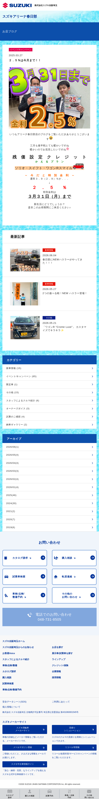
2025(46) (11, 495)
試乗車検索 (8, 683)
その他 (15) (12, 392)
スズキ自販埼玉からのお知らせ (18, 647)
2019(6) (10, 527)
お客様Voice (8, 653)
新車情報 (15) (13, 368)
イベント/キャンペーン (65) (21, 376)
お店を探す (57, 647)
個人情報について (11, 707)
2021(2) (10, 511)
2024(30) (11, 503)
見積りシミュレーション (72, 729)
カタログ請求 (9, 671)
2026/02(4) (12, 479)
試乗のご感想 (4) (15, 416)
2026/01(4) (12, 487)
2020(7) (10, 519)
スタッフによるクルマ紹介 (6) (22, 400)
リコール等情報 (72, 747)
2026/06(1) (12, 447)
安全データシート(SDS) (14, 701)
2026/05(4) (12, 455)
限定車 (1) (12, 384)
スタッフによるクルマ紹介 (15, 659)
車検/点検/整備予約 (12, 689)
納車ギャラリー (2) (16, 424)
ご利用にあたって (61, 701)
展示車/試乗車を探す (62, 653)
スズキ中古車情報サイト (22, 764)
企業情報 (56, 671)
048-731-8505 (49, 619)
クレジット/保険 (60, 665)
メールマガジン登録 (22, 747)
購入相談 (6, 677)
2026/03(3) (12, 471)
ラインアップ (58, 659)
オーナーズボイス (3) (18, 408)
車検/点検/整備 (9, 665)
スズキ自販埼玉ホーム (13, 641)
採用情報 (56, 677)
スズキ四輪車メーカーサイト (22, 729)
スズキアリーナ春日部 (19, 16)
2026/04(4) (12, 463)
